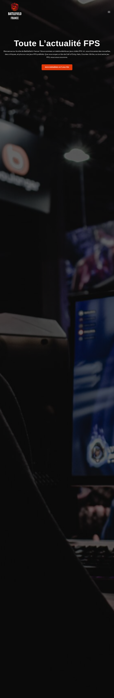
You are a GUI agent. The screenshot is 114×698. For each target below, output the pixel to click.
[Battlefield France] (14, 12)
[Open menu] (109, 12)
